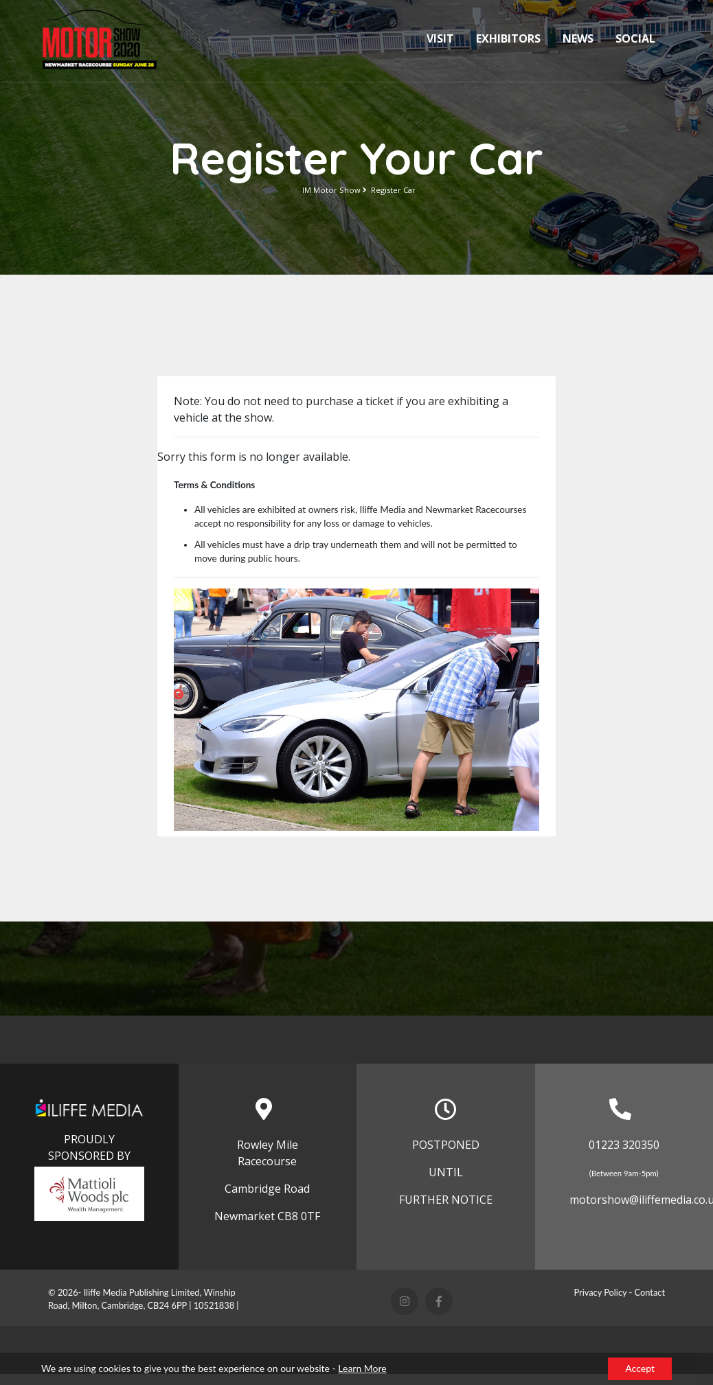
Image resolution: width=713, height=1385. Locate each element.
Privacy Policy (600, 1292)
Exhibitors (508, 38)
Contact (650, 1292)
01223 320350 (624, 1144)
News (578, 38)
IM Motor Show (331, 190)
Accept (640, 1368)
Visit (440, 38)
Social (635, 38)
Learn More (362, 1368)
